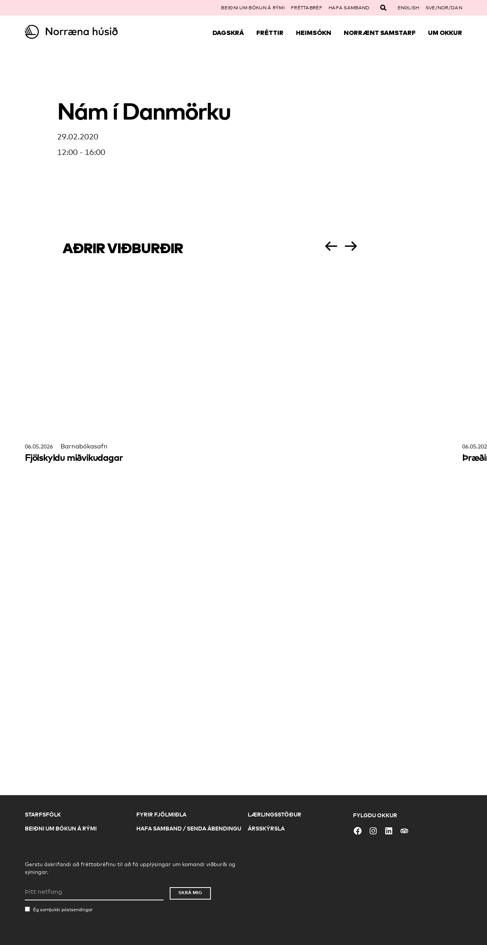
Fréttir (270, 32)
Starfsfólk (43, 814)
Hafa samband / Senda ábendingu (188, 828)
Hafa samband (349, 7)
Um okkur (445, 32)
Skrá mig (190, 892)
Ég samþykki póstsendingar (63, 909)
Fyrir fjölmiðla (161, 814)
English (408, 7)
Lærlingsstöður (274, 814)
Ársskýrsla (266, 828)
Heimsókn (313, 32)
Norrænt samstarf (380, 32)
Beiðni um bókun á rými (253, 7)
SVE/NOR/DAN (444, 7)
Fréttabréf (306, 7)
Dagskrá (228, 32)
